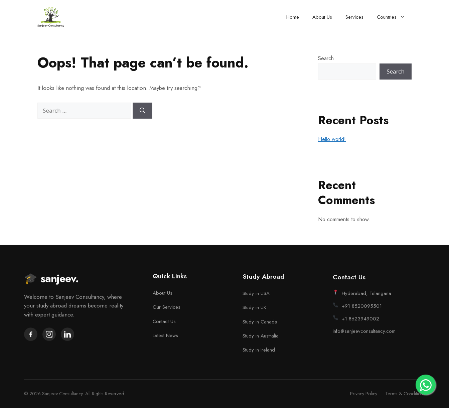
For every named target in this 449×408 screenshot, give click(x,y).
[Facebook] (30, 335)
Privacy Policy (363, 393)
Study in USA (256, 295)
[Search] (142, 111)
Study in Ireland (259, 352)
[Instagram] (49, 335)
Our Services (166, 308)
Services (354, 17)
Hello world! (332, 139)
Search (326, 58)
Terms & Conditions (405, 393)
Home (292, 17)
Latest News (165, 336)
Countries (394, 17)
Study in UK (254, 309)
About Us (322, 17)
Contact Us (164, 322)
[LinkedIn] (67, 335)
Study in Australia (261, 338)
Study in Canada (260, 323)
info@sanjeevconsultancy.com (364, 334)
